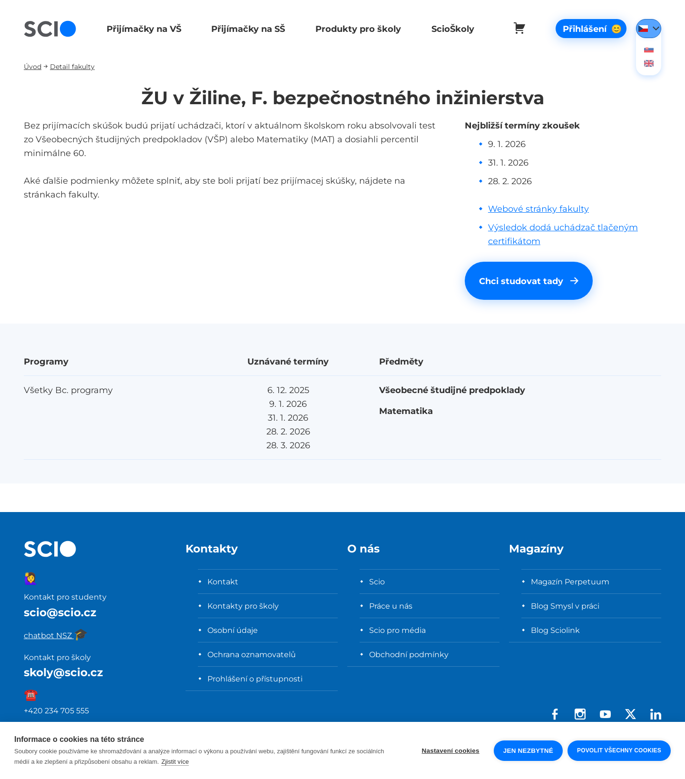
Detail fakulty (72, 66)
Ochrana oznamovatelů (251, 654)
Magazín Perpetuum (570, 581)
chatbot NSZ (56, 635)
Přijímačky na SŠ (247, 29)
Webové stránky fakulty (538, 209)
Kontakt (222, 581)
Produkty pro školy (355, 29)
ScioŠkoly (449, 29)
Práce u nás (390, 606)
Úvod (32, 66)
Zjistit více (175, 761)
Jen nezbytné (528, 750)
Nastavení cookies (451, 750)
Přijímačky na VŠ (143, 29)
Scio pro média (397, 630)
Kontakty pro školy (243, 606)
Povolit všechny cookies (619, 750)
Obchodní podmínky (409, 654)
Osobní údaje (232, 630)
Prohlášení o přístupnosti (255, 678)
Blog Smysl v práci (565, 606)
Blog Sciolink (555, 630)
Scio (377, 581)
